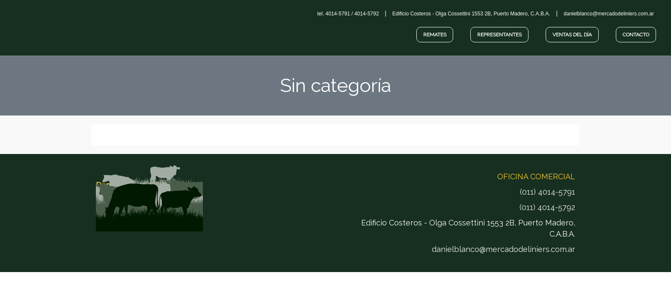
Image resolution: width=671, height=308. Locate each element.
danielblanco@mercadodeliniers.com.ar (503, 249)
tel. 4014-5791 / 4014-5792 (348, 14)
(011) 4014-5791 (547, 191)
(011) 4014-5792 (547, 207)
